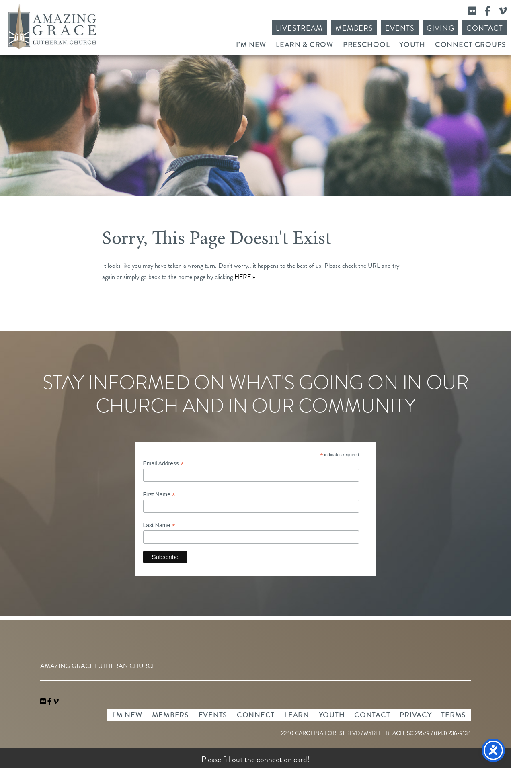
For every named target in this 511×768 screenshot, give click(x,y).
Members (354, 28)
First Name (159, 494)
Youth (412, 44)
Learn (296, 715)
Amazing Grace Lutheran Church (52, 26)
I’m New (251, 44)
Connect (256, 715)
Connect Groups (470, 44)
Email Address (163, 463)
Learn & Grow (304, 44)
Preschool (366, 44)
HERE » (244, 277)
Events (400, 28)
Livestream (299, 28)
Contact (484, 28)
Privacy (415, 715)
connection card (282, 759)
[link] (43, 702)
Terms (453, 715)
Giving (440, 28)
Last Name (159, 525)
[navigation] (56, 702)
